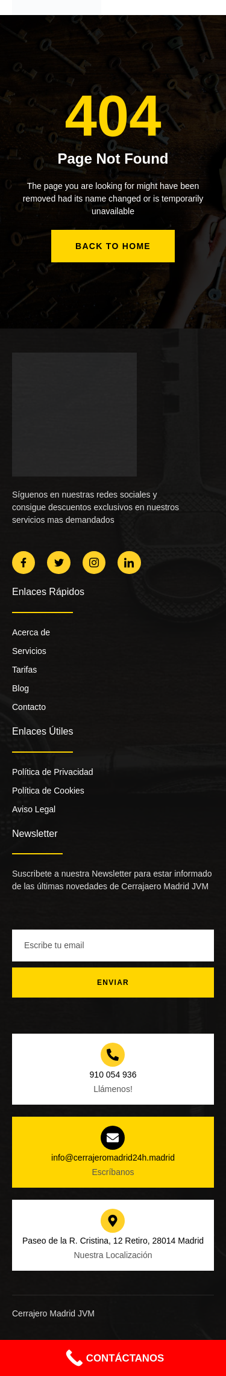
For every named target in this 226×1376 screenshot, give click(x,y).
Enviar (113, 982)
